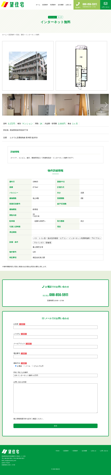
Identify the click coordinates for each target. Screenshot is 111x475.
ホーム (38, 5)
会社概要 (61, 5)
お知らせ (68, 5)
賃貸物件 (45, 5)
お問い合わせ (104, 451)
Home (57, 451)
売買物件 (53, 5)
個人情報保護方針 (19, 419)
